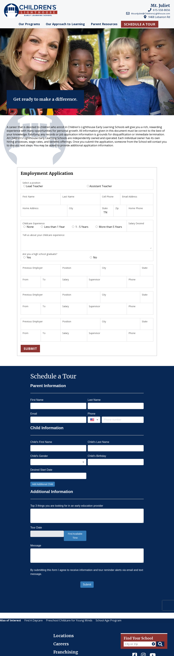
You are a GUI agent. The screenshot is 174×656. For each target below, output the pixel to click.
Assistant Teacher (99, 186)
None (28, 227)
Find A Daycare (33, 620)
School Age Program (108, 620)
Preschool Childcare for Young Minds (69, 620)
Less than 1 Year (53, 227)
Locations (63, 635)
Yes (27, 257)
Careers (61, 644)
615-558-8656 (161, 10)
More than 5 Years (109, 227)
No (93, 257)
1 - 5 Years (80, 227)
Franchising (65, 652)
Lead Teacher (33, 186)
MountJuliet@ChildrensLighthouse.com (150, 13)
